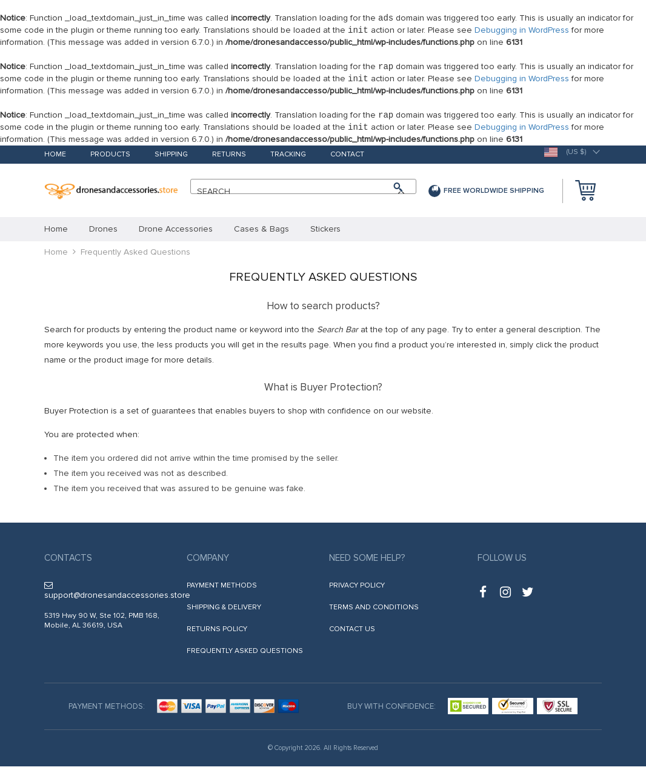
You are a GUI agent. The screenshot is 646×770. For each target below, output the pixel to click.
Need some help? (367, 561)
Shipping (171, 158)
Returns (229, 158)
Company (208, 561)
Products (110, 158)
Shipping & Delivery (224, 610)
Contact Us (352, 632)
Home (55, 158)
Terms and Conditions (374, 610)
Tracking (288, 158)
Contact (347, 158)
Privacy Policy (357, 589)
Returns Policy (217, 632)
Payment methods (222, 589)
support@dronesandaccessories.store (117, 594)
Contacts (68, 561)
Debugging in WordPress (522, 31)
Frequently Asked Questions (245, 654)
